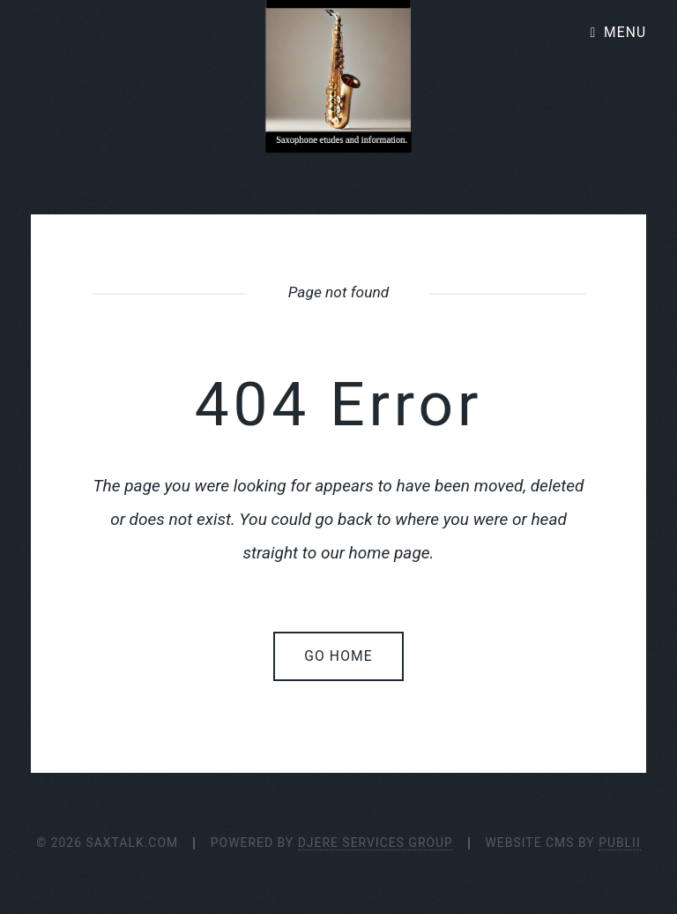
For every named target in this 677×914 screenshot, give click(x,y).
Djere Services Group (375, 842)
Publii (620, 842)
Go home (338, 656)
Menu (625, 33)
